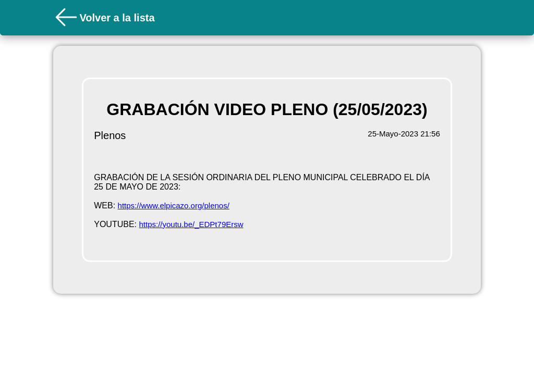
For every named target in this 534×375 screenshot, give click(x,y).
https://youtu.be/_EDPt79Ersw (191, 224)
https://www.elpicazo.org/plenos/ (173, 205)
